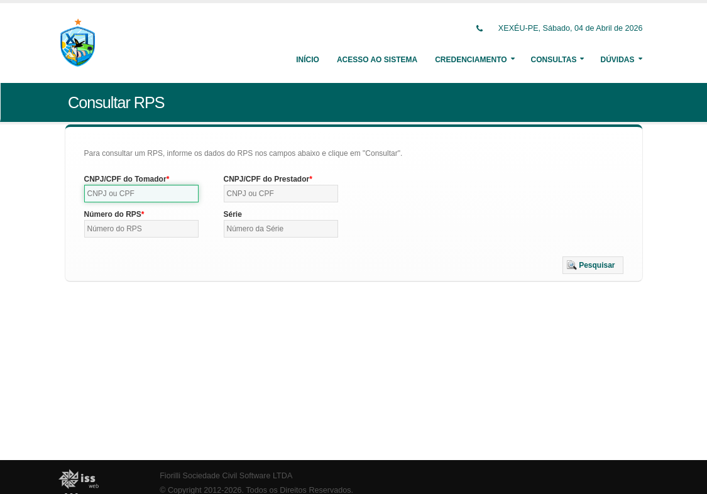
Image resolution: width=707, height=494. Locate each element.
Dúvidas (617, 59)
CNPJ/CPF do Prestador (267, 179)
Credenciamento (471, 59)
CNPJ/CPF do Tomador (125, 179)
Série (233, 214)
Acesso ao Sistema (377, 59)
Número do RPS (112, 214)
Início (307, 59)
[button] (592, 265)
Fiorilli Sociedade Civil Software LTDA (226, 475)
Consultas (554, 59)
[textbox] (141, 193)
